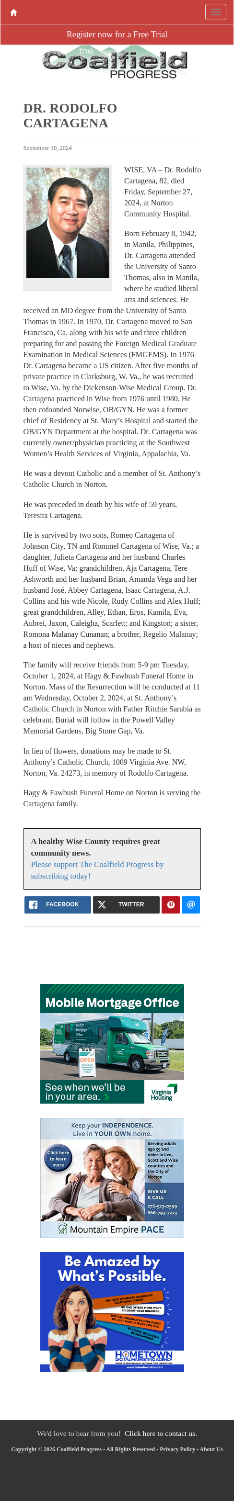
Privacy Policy (177, 1449)
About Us (210, 1449)
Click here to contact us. (161, 1433)
